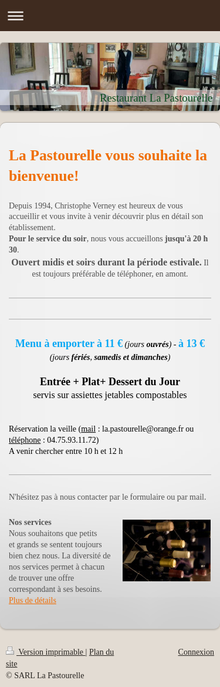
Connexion (196, 652)
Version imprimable (46, 652)
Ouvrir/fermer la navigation (110, 15)
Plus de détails (32, 600)
